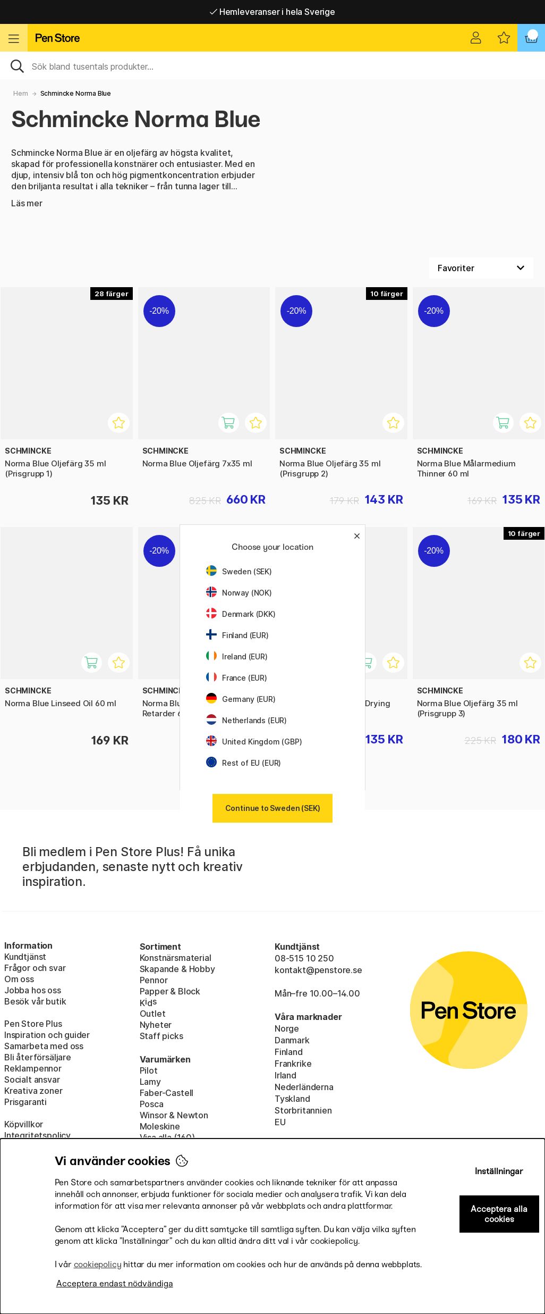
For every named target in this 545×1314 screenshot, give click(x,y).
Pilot (149, 1070)
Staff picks (161, 1036)
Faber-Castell (167, 1092)
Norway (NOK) (239, 592)
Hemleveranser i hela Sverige (272, 11)
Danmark (292, 1040)
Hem (20, 93)
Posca (152, 1104)
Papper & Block (170, 991)
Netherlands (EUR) (246, 720)
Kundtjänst (25, 956)
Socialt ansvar (32, 1079)
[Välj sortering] (481, 268)
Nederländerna (304, 1087)
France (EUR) (236, 677)
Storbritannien (303, 1110)
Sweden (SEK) (239, 571)
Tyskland (292, 1098)
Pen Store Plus (33, 1023)
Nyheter (156, 1024)
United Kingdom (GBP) (254, 741)
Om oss (19, 979)
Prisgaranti (25, 1102)
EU (280, 1122)
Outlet (153, 1013)
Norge (287, 1028)
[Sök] (272, 65)
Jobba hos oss (32, 990)
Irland (285, 1075)
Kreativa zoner (33, 1090)
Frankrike (293, 1063)
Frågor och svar (34, 968)
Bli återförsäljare (37, 1057)
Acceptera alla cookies (499, 1214)
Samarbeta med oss (43, 1046)
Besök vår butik (35, 1001)
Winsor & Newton (174, 1115)
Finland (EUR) (237, 635)
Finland (289, 1052)
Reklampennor (33, 1068)
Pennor (154, 980)
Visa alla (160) (167, 1137)
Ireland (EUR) (237, 656)
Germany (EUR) (241, 699)
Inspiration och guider (47, 1035)
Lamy (150, 1081)
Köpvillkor (23, 1124)
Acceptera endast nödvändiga (114, 1283)
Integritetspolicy (37, 1135)
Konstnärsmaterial (175, 957)
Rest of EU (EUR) (243, 762)
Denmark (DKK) (241, 613)
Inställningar (499, 1171)
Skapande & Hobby (177, 969)
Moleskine (160, 1126)
